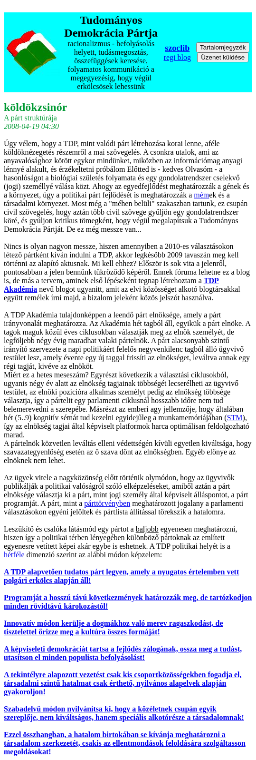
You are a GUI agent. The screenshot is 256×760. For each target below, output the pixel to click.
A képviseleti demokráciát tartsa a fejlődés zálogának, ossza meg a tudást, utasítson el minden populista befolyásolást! (123, 653)
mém (201, 195)
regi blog (177, 57)
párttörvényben (107, 503)
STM (235, 418)
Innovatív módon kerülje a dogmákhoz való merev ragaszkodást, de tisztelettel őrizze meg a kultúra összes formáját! (113, 627)
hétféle (14, 555)
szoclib (177, 48)
